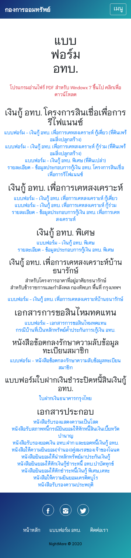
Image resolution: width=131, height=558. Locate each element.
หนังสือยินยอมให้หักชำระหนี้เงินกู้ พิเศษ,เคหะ (65, 470)
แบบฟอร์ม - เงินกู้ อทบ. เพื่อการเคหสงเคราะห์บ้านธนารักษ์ (65, 299)
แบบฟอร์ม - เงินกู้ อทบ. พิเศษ (66, 242)
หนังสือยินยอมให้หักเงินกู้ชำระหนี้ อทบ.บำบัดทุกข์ (65, 463)
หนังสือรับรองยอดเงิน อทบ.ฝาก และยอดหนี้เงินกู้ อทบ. (66, 442)
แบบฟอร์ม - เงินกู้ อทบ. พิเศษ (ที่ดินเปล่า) (65, 160)
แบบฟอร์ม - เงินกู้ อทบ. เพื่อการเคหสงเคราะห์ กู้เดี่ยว (65, 198)
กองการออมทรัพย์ (27, 9)
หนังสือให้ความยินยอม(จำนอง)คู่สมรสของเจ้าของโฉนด (65, 449)
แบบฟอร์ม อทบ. (65, 530)
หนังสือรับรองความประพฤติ (65, 484)
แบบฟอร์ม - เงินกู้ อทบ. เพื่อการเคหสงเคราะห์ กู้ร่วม (65, 205)
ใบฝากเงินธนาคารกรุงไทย (65, 398)
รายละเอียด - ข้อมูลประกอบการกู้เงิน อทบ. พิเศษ (66, 249)
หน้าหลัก (31, 530)
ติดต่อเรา (99, 530)
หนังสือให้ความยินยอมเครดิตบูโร (65, 477)
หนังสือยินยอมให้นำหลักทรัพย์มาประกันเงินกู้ (65, 456)
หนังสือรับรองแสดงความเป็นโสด (65, 421)
